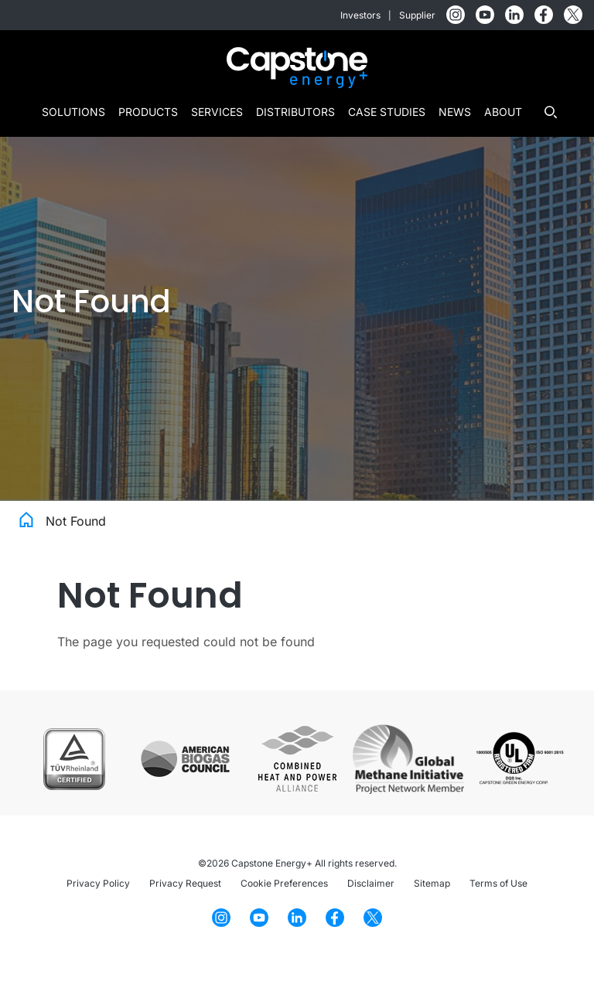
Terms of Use (498, 883)
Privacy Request (185, 883)
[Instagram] (455, 14)
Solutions (73, 111)
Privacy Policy (98, 883)
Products (148, 111)
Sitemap (432, 883)
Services (217, 111)
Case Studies (386, 111)
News (455, 111)
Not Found (76, 521)
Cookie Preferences (284, 883)
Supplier (417, 15)
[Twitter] (573, 14)
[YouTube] (485, 14)
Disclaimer (370, 883)
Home (26, 518)
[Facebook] (543, 14)
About (503, 111)
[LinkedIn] (514, 14)
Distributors (295, 111)
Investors (360, 15)
